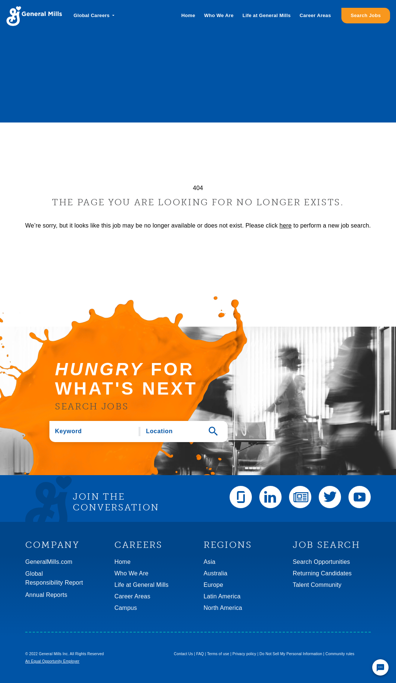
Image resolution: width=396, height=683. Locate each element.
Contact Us (183, 654)
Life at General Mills (267, 15)
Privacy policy (244, 654)
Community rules (339, 654)
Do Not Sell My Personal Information (291, 654)
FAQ (200, 654)
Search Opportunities (321, 562)
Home (188, 15)
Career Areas (315, 15)
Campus (125, 608)
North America (223, 608)
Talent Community (317, 585)
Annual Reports (46, 595)
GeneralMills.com (48, 562)
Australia (215, 573)
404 (198, 188)
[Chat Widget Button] (380, 667)
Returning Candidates (322, 573)
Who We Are (219, 15)
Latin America (222, 596)
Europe (213, 585)
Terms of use (218, 654)
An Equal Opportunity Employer (52, 661)
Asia (209, 562)
